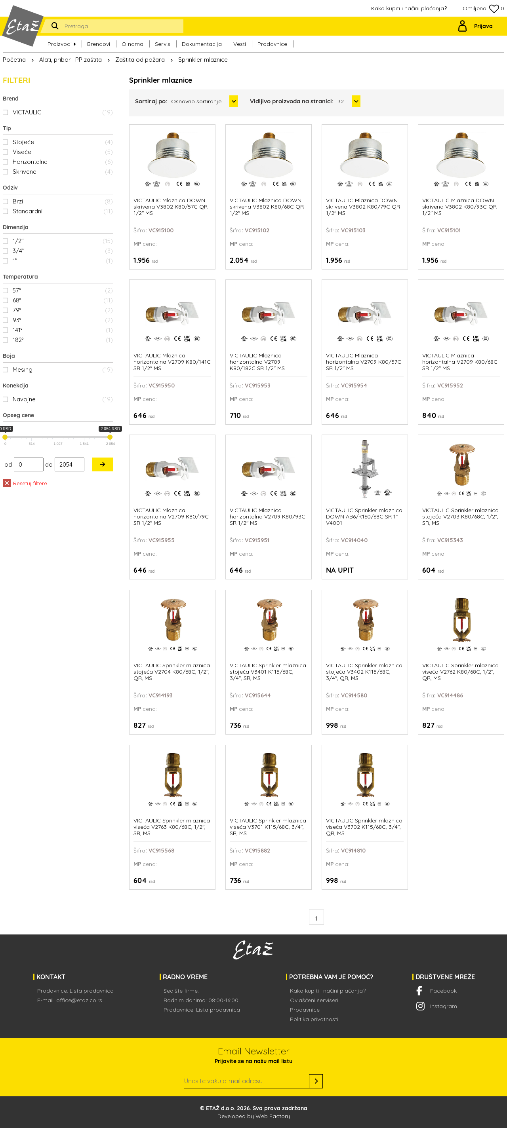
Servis (162, 43)
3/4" (63, 251)
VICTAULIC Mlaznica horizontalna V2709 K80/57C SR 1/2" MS (363, 362)
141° (63, 330)
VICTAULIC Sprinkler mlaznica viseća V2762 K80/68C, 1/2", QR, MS (460, 672)
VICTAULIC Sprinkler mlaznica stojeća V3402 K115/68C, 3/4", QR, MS (364, 672)
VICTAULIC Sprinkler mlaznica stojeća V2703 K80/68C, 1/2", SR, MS (460, 516)
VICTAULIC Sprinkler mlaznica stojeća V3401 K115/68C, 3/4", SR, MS (268, 672)
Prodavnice (272, 43)
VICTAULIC (63, 112)
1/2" (63, 241)
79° (63, 310)
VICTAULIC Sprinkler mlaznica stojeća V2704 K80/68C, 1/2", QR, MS (171, 672)
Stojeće (63, 142)
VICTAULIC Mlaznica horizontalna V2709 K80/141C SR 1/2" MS (172, 362)
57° (63, 290)
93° (63, 320)
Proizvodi (62, 43)
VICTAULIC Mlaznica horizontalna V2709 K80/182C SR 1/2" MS (257, 362)
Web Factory (272, 1116)
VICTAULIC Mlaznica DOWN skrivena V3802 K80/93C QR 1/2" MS (459, 206)
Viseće (63, 152)
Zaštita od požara (140, 59)
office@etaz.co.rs (79, 1000)
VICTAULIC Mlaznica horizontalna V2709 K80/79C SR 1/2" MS (171, 516)
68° (63, 300)
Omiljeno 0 (483, 9)
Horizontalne (63, 162)
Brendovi (98, 43)
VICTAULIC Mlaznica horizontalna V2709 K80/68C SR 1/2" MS (459, 362)
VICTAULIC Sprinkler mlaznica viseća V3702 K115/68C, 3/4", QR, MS (364, 827)
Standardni (63, 211)
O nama (132, 43)
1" (63, 261)
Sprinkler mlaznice (203, 59)
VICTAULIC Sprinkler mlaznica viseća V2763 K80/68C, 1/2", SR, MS (171, 827)
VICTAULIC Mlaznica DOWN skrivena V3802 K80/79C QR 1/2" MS (363, 206)
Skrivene (63, 172)
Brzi (63, 201)
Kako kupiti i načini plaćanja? (409, 8)
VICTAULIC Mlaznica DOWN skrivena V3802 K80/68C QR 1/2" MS (267, 206)
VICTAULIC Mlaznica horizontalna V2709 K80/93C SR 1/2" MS (267, 516)
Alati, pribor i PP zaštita (70, 59)
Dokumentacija (202, 43)
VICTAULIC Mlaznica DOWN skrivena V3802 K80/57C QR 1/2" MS (170, 206)
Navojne (63, 399)
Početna (14, 59)
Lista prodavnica (92, 990)
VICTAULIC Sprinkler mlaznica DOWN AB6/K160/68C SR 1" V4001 (364, 516)
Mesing (63, 369)
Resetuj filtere (25, 483)
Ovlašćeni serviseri (314, 1000)
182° (63, 340)
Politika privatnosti (314, 1019)
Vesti (239, 43)
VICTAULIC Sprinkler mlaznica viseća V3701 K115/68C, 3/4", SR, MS (268, 827)
